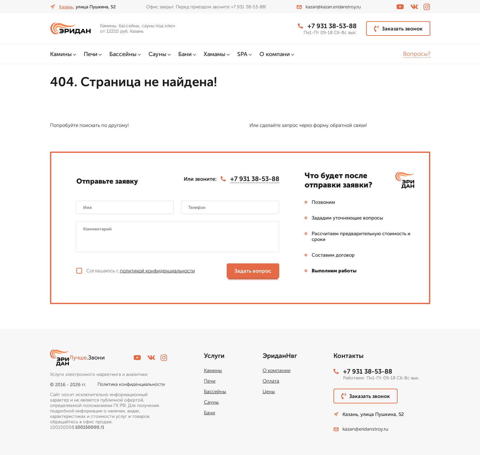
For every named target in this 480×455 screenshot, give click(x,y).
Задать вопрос (252, 271)
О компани (274, 54)
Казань (66, 7)
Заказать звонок (398, 28)
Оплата (271, 381)
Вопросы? (416, 53)
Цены (269, 391)
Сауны (157, 54)
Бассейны (123, 54)
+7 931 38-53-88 (327, 26)
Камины (61, 54)
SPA (242, 54)
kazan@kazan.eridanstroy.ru (329, 7)
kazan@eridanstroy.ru (360, 429)
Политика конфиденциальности (131, 384)
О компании (277, 370)
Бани (185, 54)
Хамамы (214, 54)
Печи (90, 54)
